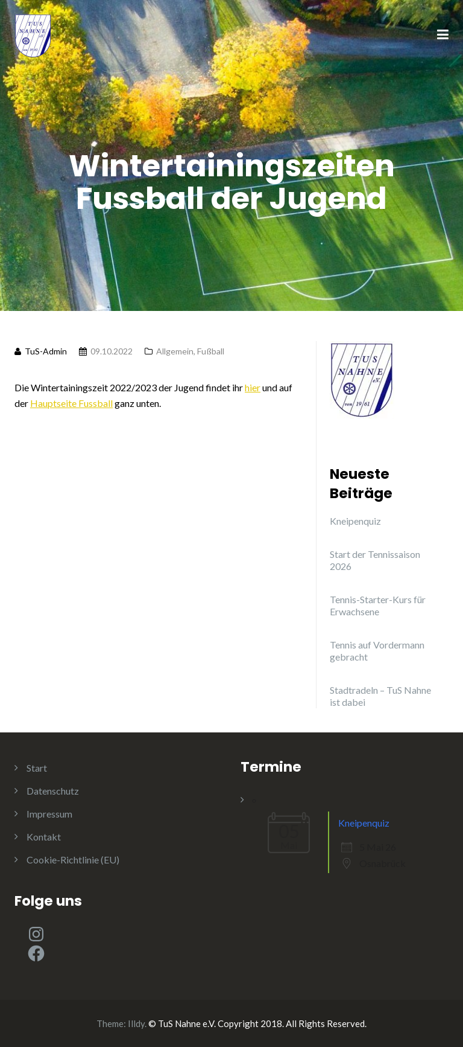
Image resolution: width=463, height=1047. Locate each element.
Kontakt (44, 836)
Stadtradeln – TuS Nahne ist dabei (380, 696)
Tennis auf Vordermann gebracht (377, 650)
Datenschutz (53, 790)
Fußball (210, 351)
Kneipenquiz (355, 521)
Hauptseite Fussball (71, 403)
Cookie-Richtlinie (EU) (73, 859)
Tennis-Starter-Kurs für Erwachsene (378, 605)
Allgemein (175, 351)
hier (252, 387)
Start (37, 767)
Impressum (49, 813)
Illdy (136, 1023)
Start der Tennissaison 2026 (375, 560)
